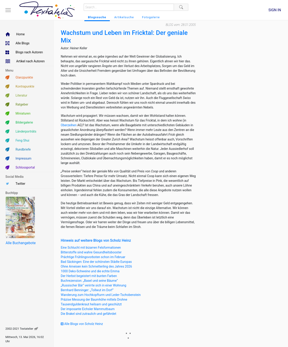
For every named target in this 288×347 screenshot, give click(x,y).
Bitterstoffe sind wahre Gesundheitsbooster (91, 252)
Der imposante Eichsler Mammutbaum (88, 309)
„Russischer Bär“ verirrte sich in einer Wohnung (93, 285)
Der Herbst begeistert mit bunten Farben (89, 276)
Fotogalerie (151, 17)
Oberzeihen (68, 125)
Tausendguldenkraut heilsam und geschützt (91, 304)
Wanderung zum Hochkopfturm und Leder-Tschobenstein (101, 295)
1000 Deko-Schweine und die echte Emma (90, 271)
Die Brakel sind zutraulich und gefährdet (88, 313)
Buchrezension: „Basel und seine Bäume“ (89, 280)
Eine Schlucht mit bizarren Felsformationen (91, 247)
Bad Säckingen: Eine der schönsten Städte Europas (96, 262)
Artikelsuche (124, 17)
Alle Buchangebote (21, 243)
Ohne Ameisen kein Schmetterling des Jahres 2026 (96, 266)
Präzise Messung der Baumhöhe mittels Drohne (94, 299)
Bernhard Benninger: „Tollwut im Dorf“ (87, 290)
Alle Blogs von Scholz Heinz (82, 324)
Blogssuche (97, 17)
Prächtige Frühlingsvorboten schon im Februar (93, 257)
